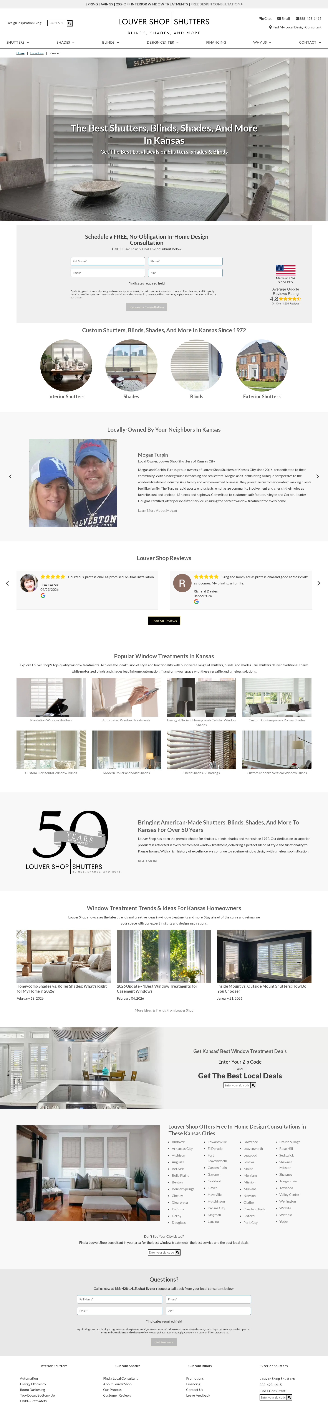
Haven (212, 1188)
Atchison (178, 1155)
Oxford (249, 1216)
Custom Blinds (200, 1366)
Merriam (250, 1175)
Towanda (286, 1188)
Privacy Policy (139, 294)
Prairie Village (289, 1142)
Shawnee (285, 1174)
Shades (66, 42)
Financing (216, 42)
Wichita (285, 1208)
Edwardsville (217, 1142)
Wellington (287, 1201)
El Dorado (215, 1148)
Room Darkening (32, 1389)
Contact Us (194, 1389)
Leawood (250, 1155)
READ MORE (148, 861)
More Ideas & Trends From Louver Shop (164, 1010)
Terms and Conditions (113, 294)
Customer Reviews (117, 1395)
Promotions (195, 1378)
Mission (249, 1182)
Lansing (213, 1221)
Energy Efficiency (33, 1384)
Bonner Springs (183, 1189)
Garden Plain (217, 1167)
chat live (145, 1288)
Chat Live (149, 249)
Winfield (285, 1215)
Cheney (177, 1195)
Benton (177, 1182)
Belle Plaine (180, 1175)
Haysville (215, 1194)
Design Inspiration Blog (24, 23)
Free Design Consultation (217, 4)
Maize (248, 1169)
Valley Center (289, 1194)
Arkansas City (182, 1148)
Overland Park (254, 1209)
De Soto (178, 1209)
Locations (37, 53)
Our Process (112, 1389)
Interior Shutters (66, 396)
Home (21, 53)
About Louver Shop (117, 1384)
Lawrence (251, 1142)
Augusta (178, 1162)
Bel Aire (178, 1169)
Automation (29, 1378)
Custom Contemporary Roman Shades (277, 720)
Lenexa (249, 1162)
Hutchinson (216, 1201)
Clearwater (180, 1202)
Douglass (179, 1222)
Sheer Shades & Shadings (202, 773)
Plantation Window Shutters (51, 720)
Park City (251, 1222)
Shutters (18, 42)
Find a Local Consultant (120, 1378)
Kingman (214, 1215)
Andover (178, 1142)
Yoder (283, 1221)
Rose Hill (286, 1148)
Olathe (249, 1202)
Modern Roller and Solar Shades (126, 773)
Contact (310, 42)
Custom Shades (128, 1366)
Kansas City (216, 1208)
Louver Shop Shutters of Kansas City (187, 461)
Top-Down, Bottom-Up (37, 1395)
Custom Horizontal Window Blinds (51, 773)
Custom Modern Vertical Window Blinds (277, 773)
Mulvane (250, 1189)
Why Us (262, 42)
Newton (250, 1195)
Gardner (214, 1174)
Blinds (110, 42)
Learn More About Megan (157, 510)
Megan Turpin (153, 455)
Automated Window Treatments (126, 720)
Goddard (214, 1181)
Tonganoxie (288, 1181)
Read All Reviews (164, 621)
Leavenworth (253, 1148)
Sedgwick (286, 1155)
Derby (176, 1216)
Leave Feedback (198, 1395)
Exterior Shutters (262, 396)
